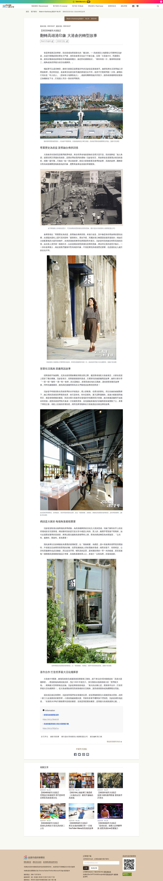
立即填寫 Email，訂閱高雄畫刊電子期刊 (96, 859)
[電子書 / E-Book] (77, 6)
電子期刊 (34, 11)
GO (88, 2)
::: (14, 5)
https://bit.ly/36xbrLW (51, 719)
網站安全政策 (37, 862)
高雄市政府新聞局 (34, 857)
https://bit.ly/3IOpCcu (51, 728)
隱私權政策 (27, 862)
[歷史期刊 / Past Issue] (95, 6)
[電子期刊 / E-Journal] (60, 6)
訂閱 (85, 868)
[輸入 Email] (101, 863)
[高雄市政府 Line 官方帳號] (137, 6)
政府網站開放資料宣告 (50, 862)
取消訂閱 (94, 868)
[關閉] (161, 1)
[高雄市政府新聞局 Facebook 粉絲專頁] (133, 6)
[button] (158, 6)
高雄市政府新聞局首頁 (129, 864)
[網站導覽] (124, 6)
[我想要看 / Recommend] (40, 6)
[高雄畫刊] (8, 6)
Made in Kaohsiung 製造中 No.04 (50, 11)
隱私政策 (109, 874)
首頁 (27, 11)
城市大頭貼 (82, 749)
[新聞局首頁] (112, 6)
